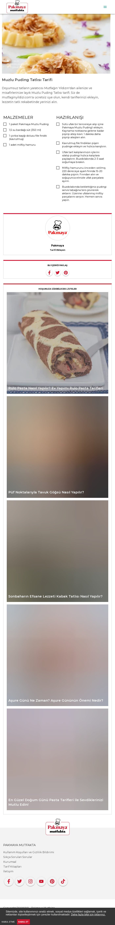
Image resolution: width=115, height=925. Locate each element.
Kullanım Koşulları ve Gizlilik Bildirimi (28, 852)
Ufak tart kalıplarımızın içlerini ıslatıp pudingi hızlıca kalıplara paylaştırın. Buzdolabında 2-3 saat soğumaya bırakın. (83, 157)
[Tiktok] (63, 880)
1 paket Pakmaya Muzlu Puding (29, 124)
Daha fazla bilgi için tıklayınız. (88, 914)
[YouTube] (41, 880)
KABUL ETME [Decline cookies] (8, 922)
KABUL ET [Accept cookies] (23, 922)
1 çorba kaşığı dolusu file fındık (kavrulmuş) (28, 137)
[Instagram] (30, 880)
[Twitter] (19, 880)
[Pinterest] (52, 880)
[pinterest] (66, 272)
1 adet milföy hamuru (22, 144)
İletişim (8, 871)
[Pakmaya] (57, 827)
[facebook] (49, 272)
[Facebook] (8, 880)
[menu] (105, 7)
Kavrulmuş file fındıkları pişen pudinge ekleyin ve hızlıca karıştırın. (84, 145)
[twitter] (57, 272)
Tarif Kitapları (12, 866)
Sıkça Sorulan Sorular (17, 857)
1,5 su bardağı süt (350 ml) (25, 129)
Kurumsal (9, 861)
